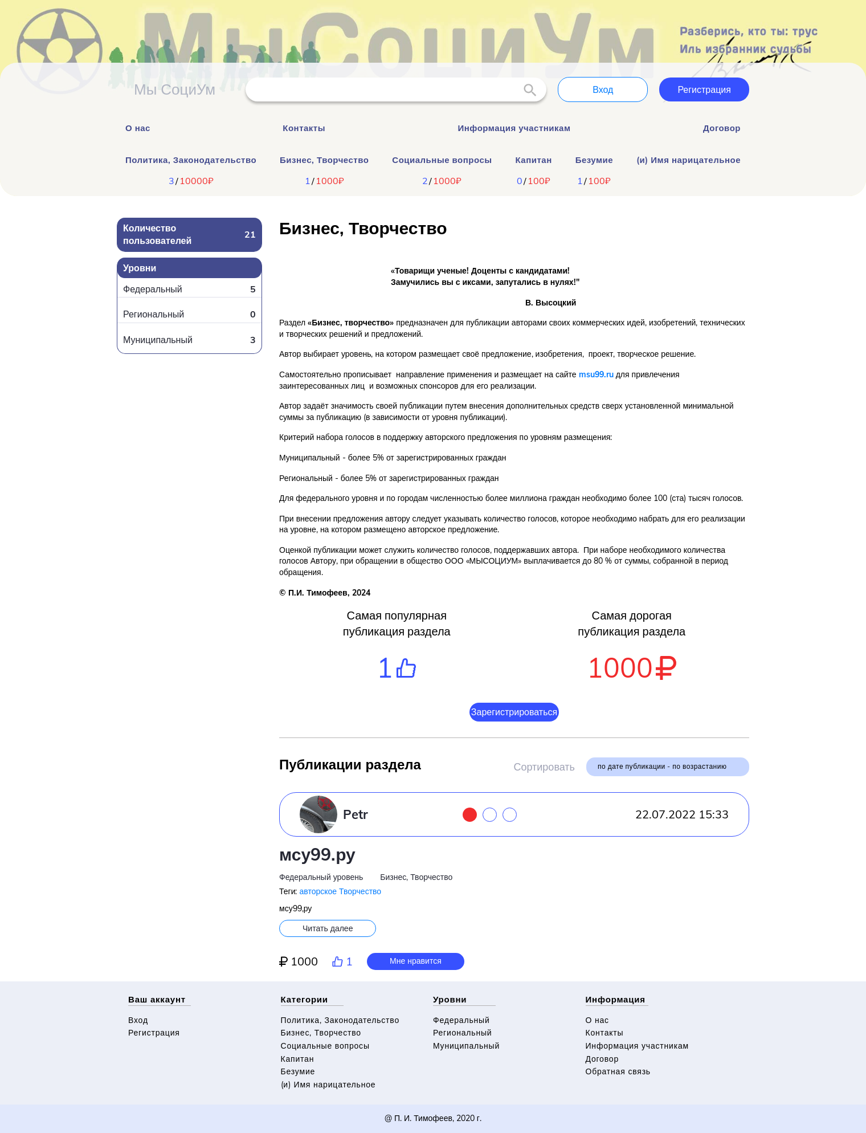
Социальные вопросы (442, 159)
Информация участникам (513, 128)
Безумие (594, 159)
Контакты (304, 128)
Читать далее (328, 928)
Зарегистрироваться (514, 712)
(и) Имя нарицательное (688, 159)
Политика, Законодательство (190, 159)
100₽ (539, 180)
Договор (722, 128)
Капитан (534, 159)
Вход (603, 89)
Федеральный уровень (321, 877)
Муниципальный (466, 1046)
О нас (137, 128)
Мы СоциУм (174, 89)
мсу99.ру (317, 854)
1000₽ (330, 180)
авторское (318, 891)
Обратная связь (618, 1071)
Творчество (360, 891)
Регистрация (704, 89)
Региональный (462, 1033)
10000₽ (196, 180)
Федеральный (461, 1020)
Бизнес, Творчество (324, 159)
